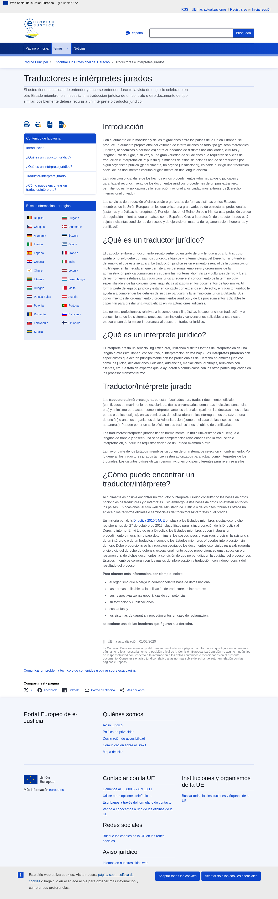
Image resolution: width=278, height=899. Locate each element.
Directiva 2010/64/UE (149, 520)
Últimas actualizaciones (209, 9)
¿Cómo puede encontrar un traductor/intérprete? (46, 187)
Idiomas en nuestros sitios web (125, 863)
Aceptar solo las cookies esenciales (231, 876)
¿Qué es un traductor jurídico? (48, 157)
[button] (29, 690)
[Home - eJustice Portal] (39, 28)
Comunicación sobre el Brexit (124, 745)
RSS (184, 9)
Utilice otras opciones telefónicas (127, 796)
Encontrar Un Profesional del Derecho (82, 62)
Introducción (35, 148)
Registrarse (238, 9)
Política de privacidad (118, 732)
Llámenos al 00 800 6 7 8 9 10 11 (127, 789)
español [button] (134, 33)
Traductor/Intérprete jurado (46, 176)
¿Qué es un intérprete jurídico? (49, 166)
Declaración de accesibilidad (124, 738)
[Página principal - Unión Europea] (39, 779)
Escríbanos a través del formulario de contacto (137, 802)
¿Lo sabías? (68, 3)
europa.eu (56, 790)
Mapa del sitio (113, 752)
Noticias (80, 48)
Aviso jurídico (113, 725)
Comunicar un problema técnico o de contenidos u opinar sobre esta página (79, 670)
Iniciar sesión (261, 9)
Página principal (37, 48)
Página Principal (36, 62)
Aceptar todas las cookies (177, 876)
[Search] (243, 33)
